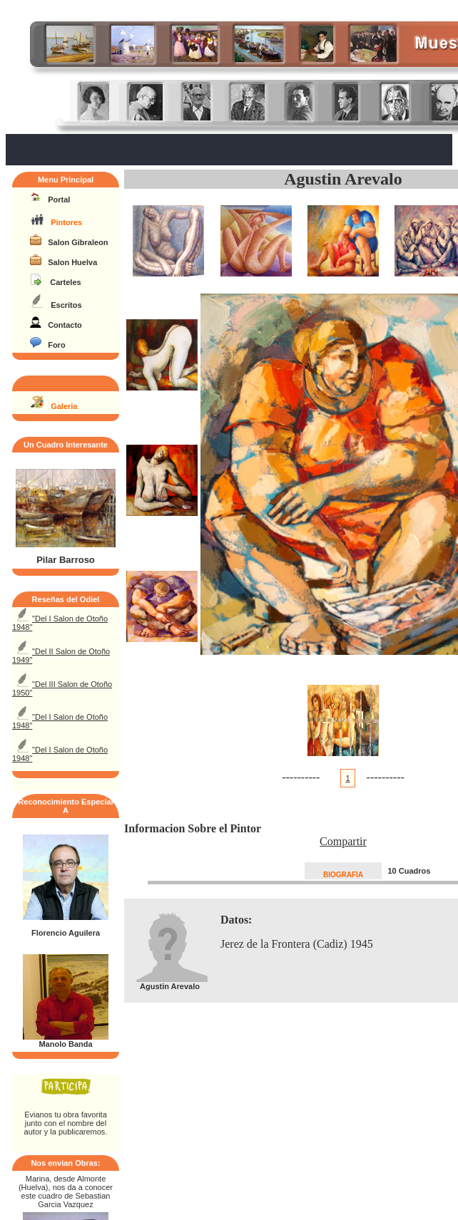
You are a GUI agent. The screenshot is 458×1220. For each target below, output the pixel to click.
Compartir (343, 841)
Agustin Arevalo (343, 179)
